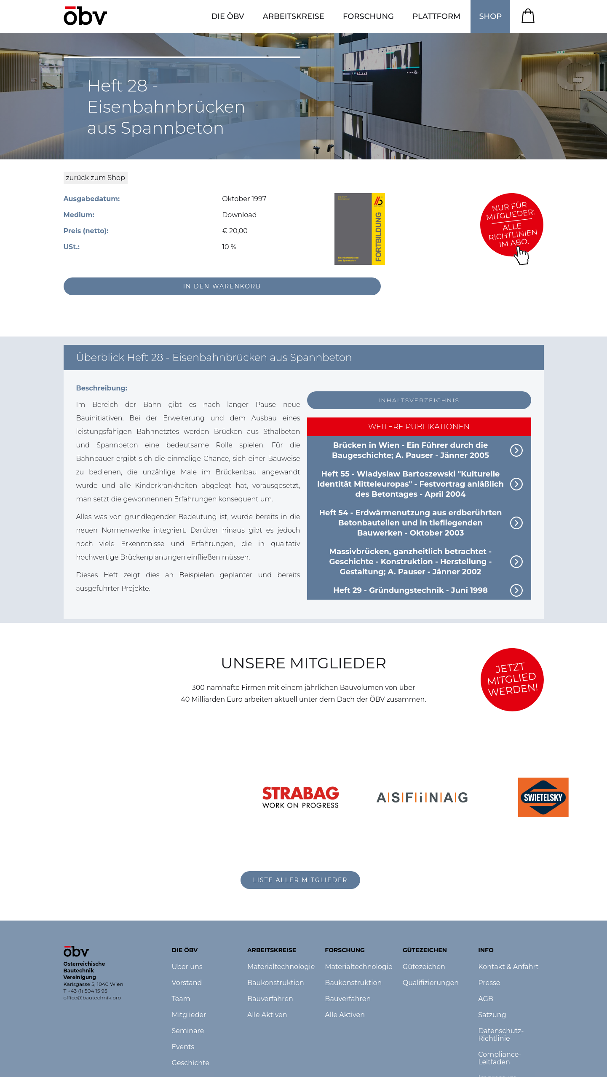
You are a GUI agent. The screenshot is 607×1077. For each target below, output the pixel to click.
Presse (489, 983)
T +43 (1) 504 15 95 (85, 991)
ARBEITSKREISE (293, 16)
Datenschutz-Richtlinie (501, 1034)
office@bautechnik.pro (92, 997)
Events (183, 1047)
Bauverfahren (270, 999)
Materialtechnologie (281, 967)
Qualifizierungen (431, 983)
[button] (227, 16)
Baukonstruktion (275, 983)
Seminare (188, 1031)
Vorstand (187, 983)
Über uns (187, 967)
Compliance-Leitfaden (499, 1058)
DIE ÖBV (227, 16)
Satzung (492, 1015)
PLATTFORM (436, 16)
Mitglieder (189, 1015)
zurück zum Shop (95, 178)
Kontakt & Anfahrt (508, 967)
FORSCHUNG (368, 16)
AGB (485, 999)
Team (181, 999)
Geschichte (190, 1063)
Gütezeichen (424, 967)
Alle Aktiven (267, 1015)
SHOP (490, 16)
